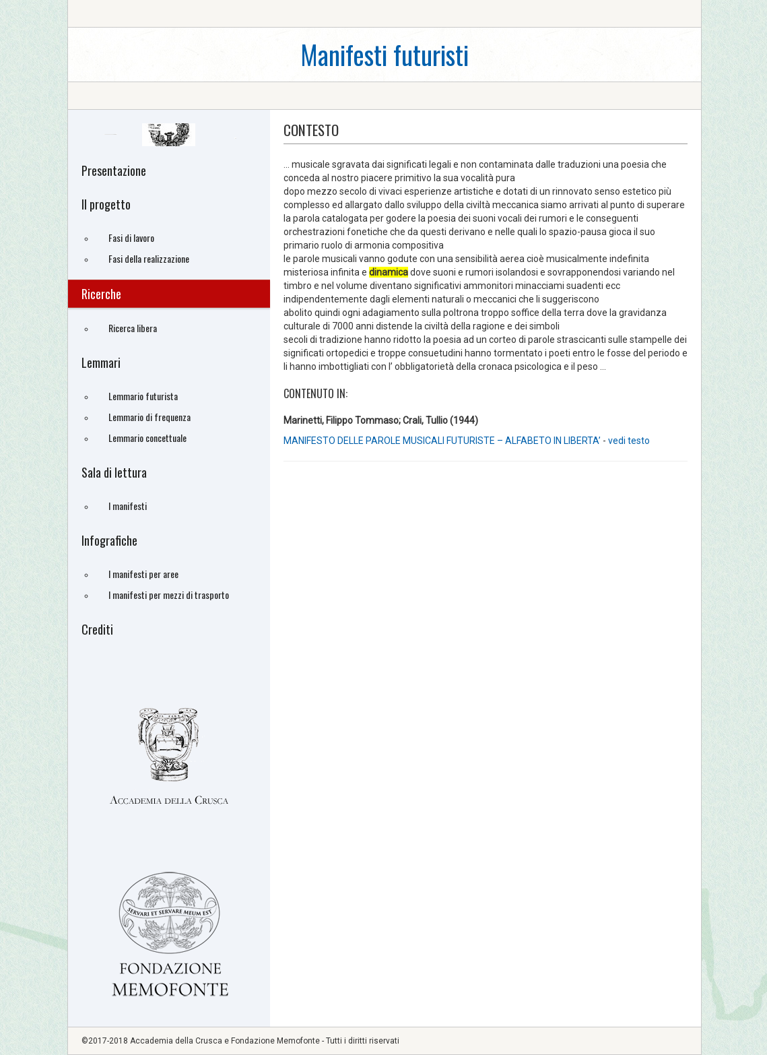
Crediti (97, 629)
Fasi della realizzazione (148, 258)
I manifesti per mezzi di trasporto (168, 594)
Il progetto (106, 204)
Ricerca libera (132, 328)
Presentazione (113, 170)
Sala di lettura (114, 472)
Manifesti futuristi (384, 54)
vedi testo (629, 440)
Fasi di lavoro (131, 237)
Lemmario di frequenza (149, 417)
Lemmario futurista (143, 396)
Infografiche (109, 540)
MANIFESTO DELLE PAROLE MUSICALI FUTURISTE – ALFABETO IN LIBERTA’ (443, 440)
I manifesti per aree (143, 574)
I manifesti (127, 506)
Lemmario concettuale (147, 437)
